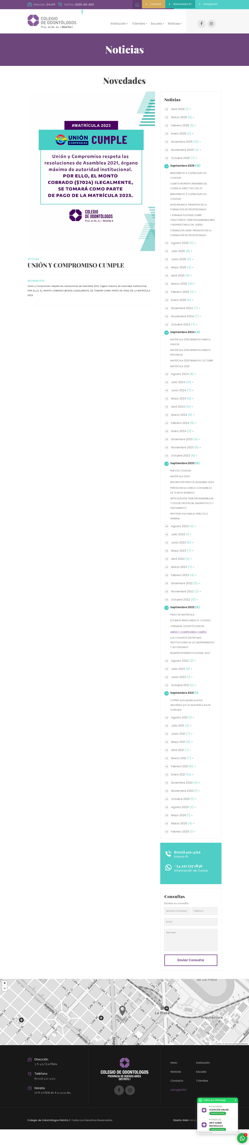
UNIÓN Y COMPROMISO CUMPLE (189, 646)
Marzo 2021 (183, 773)
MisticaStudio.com (200, 1136)
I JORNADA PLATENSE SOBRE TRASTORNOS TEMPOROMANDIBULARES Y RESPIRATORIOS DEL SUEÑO (187, 217)
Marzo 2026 (183, 113)
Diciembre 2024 (186, 308)
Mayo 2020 (182, 830)
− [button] (5, 1004)
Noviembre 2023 (187, 452)
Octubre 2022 (185, 614)
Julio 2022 (182, 683)
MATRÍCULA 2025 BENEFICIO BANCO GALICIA (191, 342)
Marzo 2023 (183, 581)
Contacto (139, 4)
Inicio (173, 1078)
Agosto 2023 (184, 541)
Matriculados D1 (172, 4)
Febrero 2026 (184, 121)
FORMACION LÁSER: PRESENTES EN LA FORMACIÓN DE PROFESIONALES (192, 233)
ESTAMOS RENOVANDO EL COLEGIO (191, 634)
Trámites (202, 1096)
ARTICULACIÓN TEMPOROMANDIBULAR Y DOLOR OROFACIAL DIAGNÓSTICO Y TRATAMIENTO (189, 515)
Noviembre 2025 (187, 145)
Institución (203, 1078)
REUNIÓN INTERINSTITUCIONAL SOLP (191, 667)
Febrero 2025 (184, 292)
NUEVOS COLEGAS (181, 475)
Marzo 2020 (183, 838)
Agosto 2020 (184, 821)
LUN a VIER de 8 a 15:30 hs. (53, 1108)
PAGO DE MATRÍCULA (183, 629)
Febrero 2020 (184, 846)
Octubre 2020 (184, 813)
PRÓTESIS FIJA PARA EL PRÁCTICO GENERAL (190, 530)
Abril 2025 (182, 276)
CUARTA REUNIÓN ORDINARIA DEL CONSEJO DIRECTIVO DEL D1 (190, 181)
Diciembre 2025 (187, 137)
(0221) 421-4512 (84, 4)
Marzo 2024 (183, 420)
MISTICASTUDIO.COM (205, 1132)
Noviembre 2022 (187, 606)
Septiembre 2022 (185, 622)
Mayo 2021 (182, 756)
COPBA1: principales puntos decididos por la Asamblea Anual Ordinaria (191, 719)
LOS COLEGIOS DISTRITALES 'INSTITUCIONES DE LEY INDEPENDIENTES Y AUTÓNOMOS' (189, 656)
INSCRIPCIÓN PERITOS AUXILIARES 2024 (190, 489)
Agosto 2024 (184, 379)
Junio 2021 (182, 748)
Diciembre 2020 (186, 797)
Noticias (175, 1087)
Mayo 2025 (183, 267)
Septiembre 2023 (185, 468)
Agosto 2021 (183, 732)
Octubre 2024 (185, 325)
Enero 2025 (183, 300)
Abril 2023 (182, 573)
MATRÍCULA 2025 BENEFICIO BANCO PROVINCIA (191, 352)
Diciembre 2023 (186, 444)
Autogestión (206, 4)
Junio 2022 (182, 691)
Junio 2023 (183, 557)
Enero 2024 (183, 436)
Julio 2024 (183, 387)
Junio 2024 (183, 395)
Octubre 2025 (185, 153)
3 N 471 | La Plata (46, 1079)
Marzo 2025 (184, 284)
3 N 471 (51, 4)
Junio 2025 (183, 259)
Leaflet (218, 1059)
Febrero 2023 (184, 589)
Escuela (201, 1087)
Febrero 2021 (184, 781)
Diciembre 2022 (186, 598)
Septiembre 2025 (186, 161)
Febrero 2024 (184, 428)
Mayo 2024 (183, 403)
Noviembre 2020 (186, 805)
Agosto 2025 (184, 243)
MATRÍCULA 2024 (180, 481)
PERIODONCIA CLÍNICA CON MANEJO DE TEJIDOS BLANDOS (192, 500)
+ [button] (5, 999)
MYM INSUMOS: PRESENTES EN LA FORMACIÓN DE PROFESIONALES (189, 202)
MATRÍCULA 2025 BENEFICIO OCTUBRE (186, 363)
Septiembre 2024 (185, 332)
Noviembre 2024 (187, 316)
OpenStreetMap (231, 1059)
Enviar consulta (191, 975)
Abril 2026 (181, 104)
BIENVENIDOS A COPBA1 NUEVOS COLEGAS (189, 170)
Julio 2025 (182, 251)
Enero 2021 (183, 789)
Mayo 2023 (183, 565)
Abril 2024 (182, 411)
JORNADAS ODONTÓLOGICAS (188, 640)
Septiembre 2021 (184, 707)
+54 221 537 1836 (190, 880)
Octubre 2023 (185, 460)
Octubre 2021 (184, 699)
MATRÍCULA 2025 (180, 371)
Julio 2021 (182, 740)
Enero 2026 (183, 129)
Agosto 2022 (184, 675)
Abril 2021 (181, 764)
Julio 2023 (182, 549)
